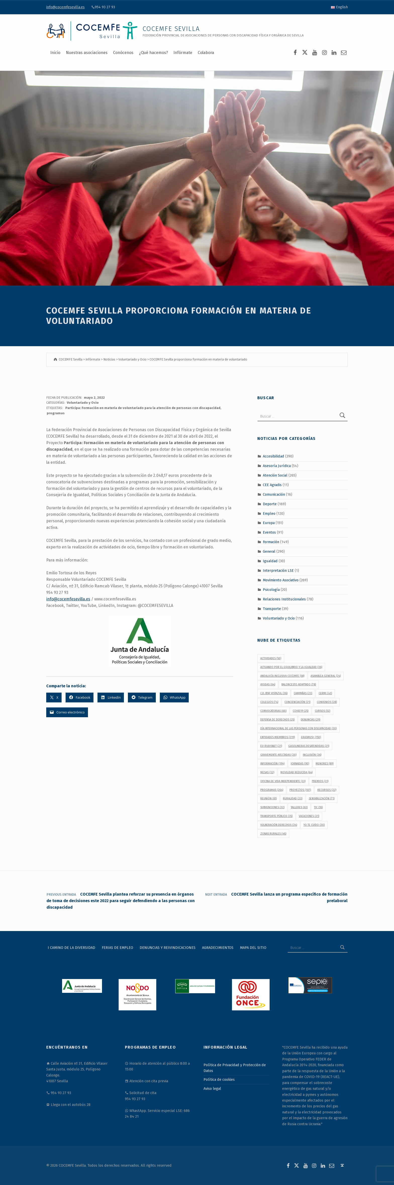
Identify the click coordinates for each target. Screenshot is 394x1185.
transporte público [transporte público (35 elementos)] (276, 816)
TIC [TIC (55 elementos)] (318, 807)
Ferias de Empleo (117, 947)
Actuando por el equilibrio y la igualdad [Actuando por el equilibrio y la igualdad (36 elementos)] (291, 667)
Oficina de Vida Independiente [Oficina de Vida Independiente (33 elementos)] (283, 781)
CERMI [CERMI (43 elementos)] (325, 693)
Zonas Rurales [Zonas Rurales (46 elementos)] (273, 833)
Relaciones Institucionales (284, 599)
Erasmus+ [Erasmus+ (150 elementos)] (311, 737)
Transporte (272, 608)
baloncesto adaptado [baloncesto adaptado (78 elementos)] (298, 684)
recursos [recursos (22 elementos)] (326, 790)
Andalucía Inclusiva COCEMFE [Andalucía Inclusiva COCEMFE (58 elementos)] (282, 676)
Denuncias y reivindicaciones (167, 947)
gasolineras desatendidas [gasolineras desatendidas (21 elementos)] (308, 746)
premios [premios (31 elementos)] (320, 781)
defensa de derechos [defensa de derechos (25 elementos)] (277, 719)
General (269, 551)
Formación (271, 542)
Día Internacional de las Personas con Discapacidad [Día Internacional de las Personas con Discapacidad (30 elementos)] (298, 728)
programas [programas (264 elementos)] (271, 790)
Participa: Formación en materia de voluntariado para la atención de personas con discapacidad (142, 408)
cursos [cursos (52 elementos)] (322, 710)
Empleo (269, 513)
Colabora (206, 52)
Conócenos (123, 52)
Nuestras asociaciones (87, 52)
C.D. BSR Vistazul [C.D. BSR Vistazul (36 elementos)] (273, 693)
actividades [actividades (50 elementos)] (270, 658)
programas (56, 413)
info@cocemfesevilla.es (65, 7)
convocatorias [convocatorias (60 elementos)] (273, 710)
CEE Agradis (272, 485)
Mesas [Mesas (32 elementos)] (267, 772)
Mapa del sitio (253, 947)
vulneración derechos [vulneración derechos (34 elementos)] (278, 825)
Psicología (271, 589)
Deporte (270, 503)
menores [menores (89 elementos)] (324, 763)
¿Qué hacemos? (153, 52)
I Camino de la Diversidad (71, 947)
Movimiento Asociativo (281, 580)
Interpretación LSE (278, 570)
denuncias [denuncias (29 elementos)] (310, 719)
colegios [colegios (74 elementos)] (269, 702)
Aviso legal (212, 1088)
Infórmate (182, 52)
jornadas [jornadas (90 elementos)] (300, 763)
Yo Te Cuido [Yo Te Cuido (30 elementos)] (314, 825)
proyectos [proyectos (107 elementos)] (300, 790)
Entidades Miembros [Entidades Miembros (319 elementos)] (277, 737)
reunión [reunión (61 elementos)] (268, 798)
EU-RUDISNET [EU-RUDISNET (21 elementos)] (271, 746)
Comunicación (274, 494)
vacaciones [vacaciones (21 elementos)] (309, 816)
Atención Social (275, 475)
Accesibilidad (273, 456)
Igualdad (270, 561)
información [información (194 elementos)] (272, 763)
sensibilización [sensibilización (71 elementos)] (321, 798)
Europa (269, 523)
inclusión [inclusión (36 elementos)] (312, 754)
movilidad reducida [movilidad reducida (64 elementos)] (296, 772)
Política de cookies (219, 1079)
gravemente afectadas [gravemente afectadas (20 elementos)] (278, 754)
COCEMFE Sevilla (171, 29)
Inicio (55, 52)
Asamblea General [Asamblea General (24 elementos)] (326, 676)
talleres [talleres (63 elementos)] (299, 807)
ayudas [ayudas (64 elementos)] (267, 684)
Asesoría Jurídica (277, 465)
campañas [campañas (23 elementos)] (303, 693)
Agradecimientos (217, 947)
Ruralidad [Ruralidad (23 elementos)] (292, 798)
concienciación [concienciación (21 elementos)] (297, 702)
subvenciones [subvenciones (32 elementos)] (272, 807)
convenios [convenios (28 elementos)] (327, 702)
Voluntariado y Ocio (83, 402)
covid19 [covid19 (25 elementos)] (300, 710)
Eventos (269, 532)
